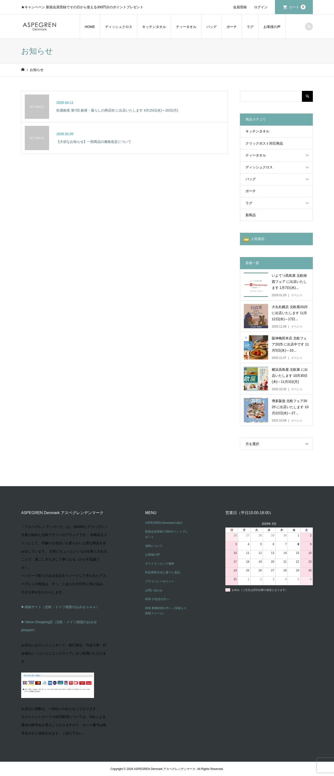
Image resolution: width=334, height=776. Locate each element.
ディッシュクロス (118, 27)
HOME (90, 27)
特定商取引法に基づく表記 (162, 572)
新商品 (251, 215)
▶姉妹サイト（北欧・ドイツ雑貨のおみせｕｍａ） (60, 607)
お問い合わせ (154, 590)
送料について (154, 546)
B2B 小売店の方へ (157, 599)
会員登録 (240, 7)
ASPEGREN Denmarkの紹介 (164, 523)
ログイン (261, 7)
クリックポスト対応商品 (264, 143)
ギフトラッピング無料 (159, 563)
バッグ (211, 27)
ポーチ (232, 27)
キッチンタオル (154, 27)
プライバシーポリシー (159, 581)
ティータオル (186, 27)
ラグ (250, 27)
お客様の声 (272, 27)
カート (297, 7)
